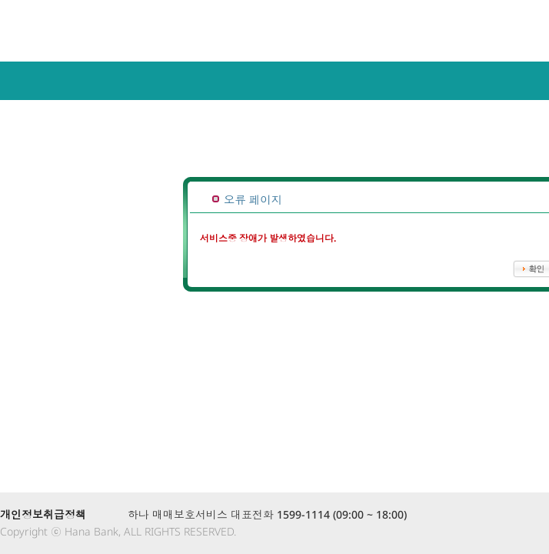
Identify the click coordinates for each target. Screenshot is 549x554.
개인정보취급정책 (43, 514)
